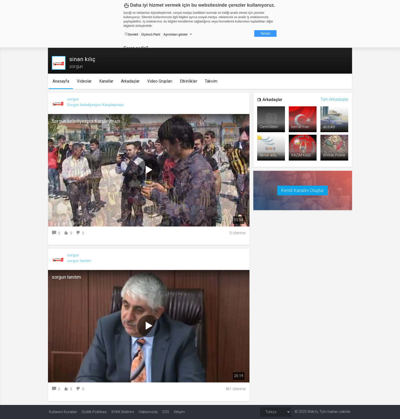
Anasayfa (61, 81)
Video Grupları (160, 81)
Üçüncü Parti (150, 34)
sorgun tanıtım (80, 260)
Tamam (265, 33)
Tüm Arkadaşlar (333, 99)
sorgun (74, 99)
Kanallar (107, 81)
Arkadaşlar (131, 81)
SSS (165, 412)
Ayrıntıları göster (175, 34)
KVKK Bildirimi (122, 412)
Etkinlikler (189, 81)
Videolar (85, 81)
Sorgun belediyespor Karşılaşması (96, 105)
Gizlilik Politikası (94, 412)
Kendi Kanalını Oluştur (302, 189)
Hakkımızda (148, 412)
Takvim (212, 81)
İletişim (179, 412)
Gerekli (131, 34)
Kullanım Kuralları (63, 412)
